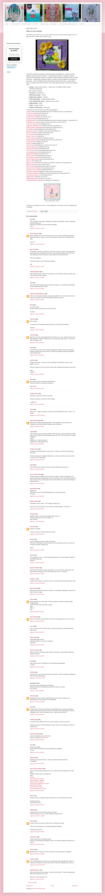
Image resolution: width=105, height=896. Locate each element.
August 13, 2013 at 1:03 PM (37, 426)
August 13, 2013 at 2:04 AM (37, 288)
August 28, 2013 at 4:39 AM (37, 844)
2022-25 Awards (15, 24)
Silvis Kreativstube (35, 420)
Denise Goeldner (34, 567)
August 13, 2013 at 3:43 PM (37, 444)
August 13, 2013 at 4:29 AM (37, 314)
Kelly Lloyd (33, 637)
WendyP (32, 672)
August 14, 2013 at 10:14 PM (37, 583)
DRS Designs (30, 134)
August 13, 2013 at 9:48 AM (37, 404)
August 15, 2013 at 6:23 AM (37, 611)
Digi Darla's (29, 131)
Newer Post (30, 885)
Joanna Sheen (30, 145)
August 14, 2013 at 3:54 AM (37, 496)
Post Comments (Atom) (39, 888)
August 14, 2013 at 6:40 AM (37, 508)
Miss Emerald (33, 588)
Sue (31, 219)
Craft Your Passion (31, 124)
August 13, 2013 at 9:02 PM (37, 459)
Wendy (32, 555)
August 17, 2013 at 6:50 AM (37, 690)
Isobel (31, 465)
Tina (31, 745)
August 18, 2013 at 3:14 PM (37, 763)
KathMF (32, 810)
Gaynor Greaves (34, 650)
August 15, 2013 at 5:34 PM (37, 645)
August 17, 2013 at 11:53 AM (37, 701)
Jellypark (28, 143)
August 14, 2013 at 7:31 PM (37, 573)
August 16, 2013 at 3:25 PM (37, 667)
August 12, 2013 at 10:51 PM (37, 244)
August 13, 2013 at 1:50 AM (37, 277)
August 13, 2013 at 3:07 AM (37, 299)
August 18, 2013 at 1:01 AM (37, 728)
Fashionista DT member (36, 786)
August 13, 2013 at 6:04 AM (37, 342)
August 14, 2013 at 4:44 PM (37, 534)
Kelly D (32, 599)
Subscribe (13, 59)
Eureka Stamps (30, 138)
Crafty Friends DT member (36, 782)
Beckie (32, 795)
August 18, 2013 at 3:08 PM (37, 752)
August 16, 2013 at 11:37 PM (37, 678)
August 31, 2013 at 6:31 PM (37, 879)
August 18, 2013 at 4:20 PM (37, 790)
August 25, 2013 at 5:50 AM (37, 831)
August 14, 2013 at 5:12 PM (37, 550)
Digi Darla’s (45, 737)
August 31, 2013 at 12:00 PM (37, 865)
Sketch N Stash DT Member (37, 780)
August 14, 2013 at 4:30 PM (37, 521)
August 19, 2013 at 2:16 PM (37, 804)
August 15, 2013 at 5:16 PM (37, 632)
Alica (31, 379)
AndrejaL (32, 514)
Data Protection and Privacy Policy (68, 24)
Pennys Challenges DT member (38, 788)
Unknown (32, 319)
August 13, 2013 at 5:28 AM (37, 329)
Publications (54, 24)
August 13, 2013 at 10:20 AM (37, 415)
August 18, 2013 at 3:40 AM (37, 739)
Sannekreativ (33, 488)
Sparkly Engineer (34, 870)
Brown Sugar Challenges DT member (39, 783)
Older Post (75, 885)
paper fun (32, 249)
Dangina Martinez (34, 271)
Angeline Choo (34, 393)
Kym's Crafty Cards (35, 474)
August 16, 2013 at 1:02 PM (37, 656)
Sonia (31, 409)
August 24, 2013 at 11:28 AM (37, 816)
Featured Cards (44, 24)
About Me (81, 24)
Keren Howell (33, 616)
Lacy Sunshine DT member (37, 778)
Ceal (31, 282)
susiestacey (33, 837)
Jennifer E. (33, 578)
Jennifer (32, 360)
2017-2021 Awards (26, 24)
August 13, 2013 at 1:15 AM (37, 266)
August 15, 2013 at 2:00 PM (37, 621)
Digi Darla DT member (35, 785)
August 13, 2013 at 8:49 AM (37, 374)
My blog (32, 777)
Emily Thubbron (34, 233)
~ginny (32, 431)
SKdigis (32, 413)
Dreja (31, 304)
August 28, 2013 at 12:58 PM (37, 853)
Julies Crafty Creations (36, 768)
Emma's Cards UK (31, 136)
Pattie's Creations (31, 155)
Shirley (32, 539)
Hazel (31, 347)
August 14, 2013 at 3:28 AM (37, 483)
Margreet (32, 757)
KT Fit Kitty (19, 8)
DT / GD (36, 24)
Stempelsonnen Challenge (33, 169)
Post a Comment (32, 882)
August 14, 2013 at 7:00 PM (37, 562)
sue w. (31, 626)
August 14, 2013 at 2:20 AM (37, 469)
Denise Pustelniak (35, 733)
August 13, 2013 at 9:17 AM (37, 388)
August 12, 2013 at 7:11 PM (37, 228)
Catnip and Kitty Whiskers (37, 293)
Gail (31, 707)
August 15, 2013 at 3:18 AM (37, 594)
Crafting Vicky (34, 449)
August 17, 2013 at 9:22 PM (37, 714)
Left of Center (30, 150)
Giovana (32, 849)
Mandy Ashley (34, 501)
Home (6, 24)
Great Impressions (31, 141)
